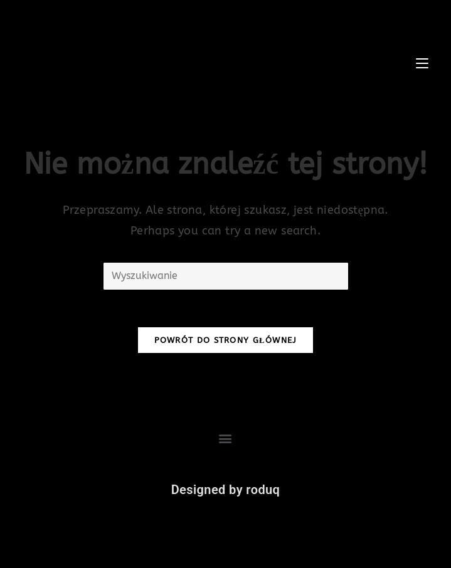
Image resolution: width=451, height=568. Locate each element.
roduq (263, 489)
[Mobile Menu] (424, 62)
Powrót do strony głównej (225, 340)
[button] (225, 438)
